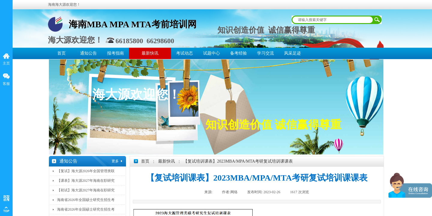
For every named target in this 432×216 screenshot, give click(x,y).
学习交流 (265, 53)
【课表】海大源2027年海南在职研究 (86, 180)
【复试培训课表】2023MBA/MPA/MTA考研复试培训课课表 (238, 161)
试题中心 (211, 53)
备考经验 (238, 53)
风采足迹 (292, 53)
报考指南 (115, 53)
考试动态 (184, 53)
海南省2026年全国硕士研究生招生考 (86, 200)
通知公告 (88, 53)
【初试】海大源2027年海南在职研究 (86, 190)
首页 (61, 53)
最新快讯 (150, 53)
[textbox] (332, 19)
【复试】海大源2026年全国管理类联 (86, 171)
